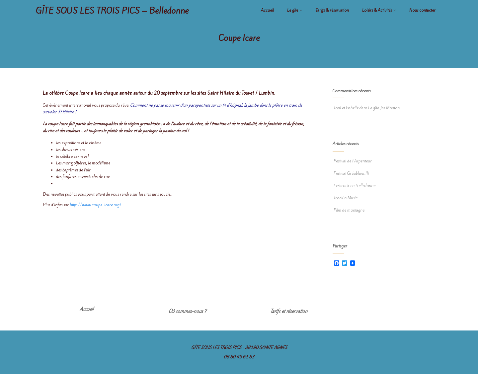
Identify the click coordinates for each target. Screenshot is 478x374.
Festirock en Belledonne (354, 185)
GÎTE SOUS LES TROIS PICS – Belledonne (112, 10)
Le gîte (294, 10)
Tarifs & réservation (332, 10)
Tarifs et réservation (288, 311)
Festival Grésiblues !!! (351, 173)
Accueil (267, 10)
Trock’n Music (345, 198)
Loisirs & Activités (379, 10)
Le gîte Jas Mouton (384, 108)
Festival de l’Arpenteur (352, 161)
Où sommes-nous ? (187, 311)
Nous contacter (422, 10)
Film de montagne (348, 210)
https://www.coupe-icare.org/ (95, 205)
